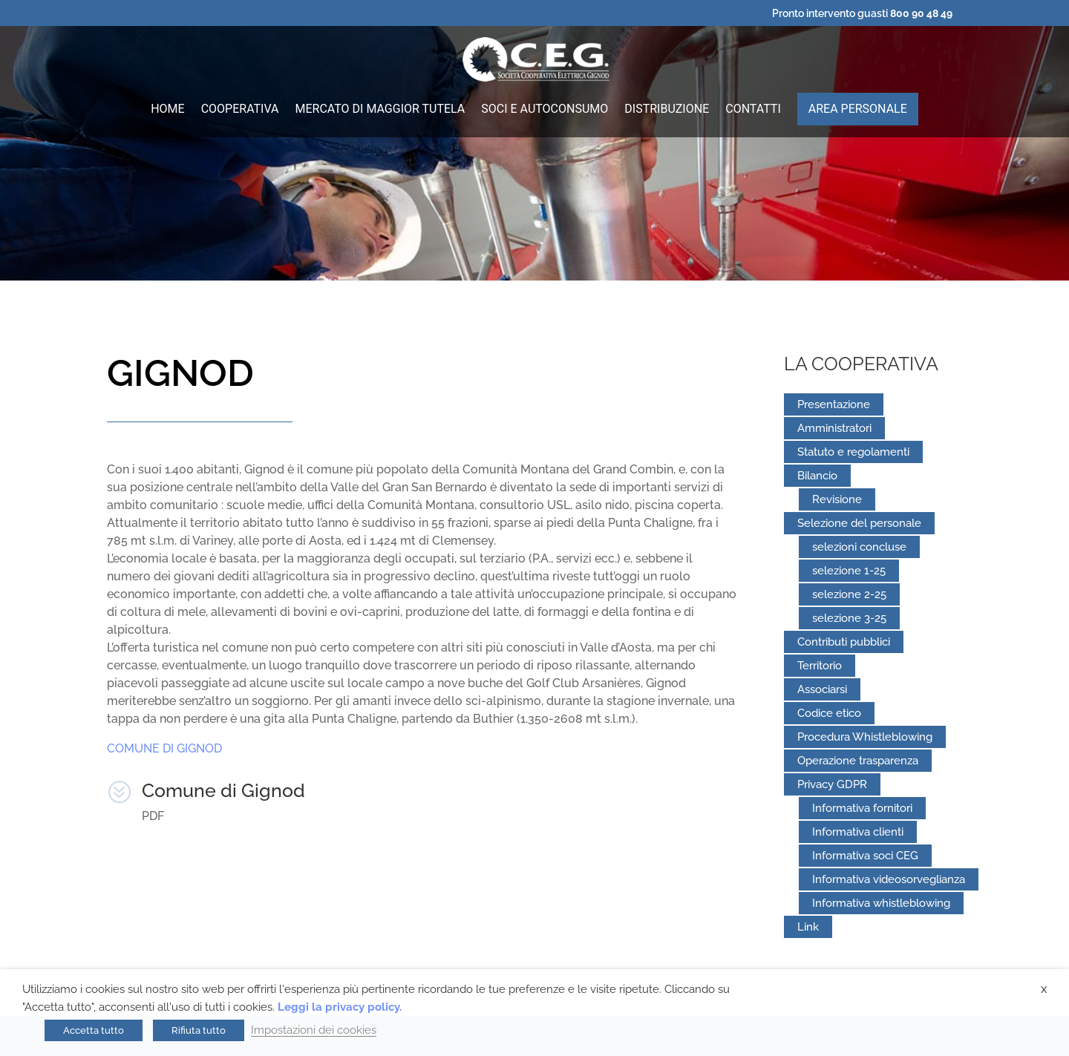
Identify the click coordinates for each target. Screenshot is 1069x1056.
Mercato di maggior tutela (380, 110)
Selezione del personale (859, 523)
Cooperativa (240, 110)
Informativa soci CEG (865, 855)
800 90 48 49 (921, 13)
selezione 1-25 (849, 570)
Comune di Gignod (223, 790)
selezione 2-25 (849, 594)
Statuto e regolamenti (853, 452)
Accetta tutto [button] (93, 1030)
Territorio (819, 665)
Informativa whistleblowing (881, 903)
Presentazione (833, 404)
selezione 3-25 (849, 618)
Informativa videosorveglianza (888, 879)
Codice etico (829, 713)
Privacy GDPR (832, 784)
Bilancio (817, 475)
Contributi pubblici (843, 642)
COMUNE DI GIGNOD (164, 748)
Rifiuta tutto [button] (198, 1030)
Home (167, 110)
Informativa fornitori (862, 808)
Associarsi (822, 689)
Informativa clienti (857, 832)
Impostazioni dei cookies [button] (313, 1029)
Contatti (753, 110)
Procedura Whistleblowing (864, 737)
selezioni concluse (859, 547)
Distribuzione (666, 110)
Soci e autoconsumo (544, 110)
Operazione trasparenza (857, 760)
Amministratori (834, 428)
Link (808, 927)
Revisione (837, 499)
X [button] (1044, 989)
